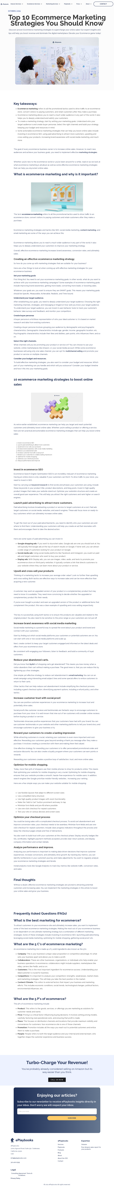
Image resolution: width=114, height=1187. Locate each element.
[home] (5, 4)
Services (60, 1144)
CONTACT (103, 4)
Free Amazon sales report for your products (91, 1148)
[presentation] (32, 1120)
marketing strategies (88, 152)
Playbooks (61, 1147)
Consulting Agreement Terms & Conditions (21, 1174)
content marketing (88, 230)
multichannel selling (74, 351)
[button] (17, 4)
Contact (60, 1161)
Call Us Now (57, 1080)
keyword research (39, 485)
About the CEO (63, 1158)
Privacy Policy (15, 1178)
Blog (59, 1153)
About (60, 1155)
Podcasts (61, 1150)
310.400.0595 (15, 1162)
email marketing (76, 675)
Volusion (84, 1144)
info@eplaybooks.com (18, 1158)
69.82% (33, 664)
